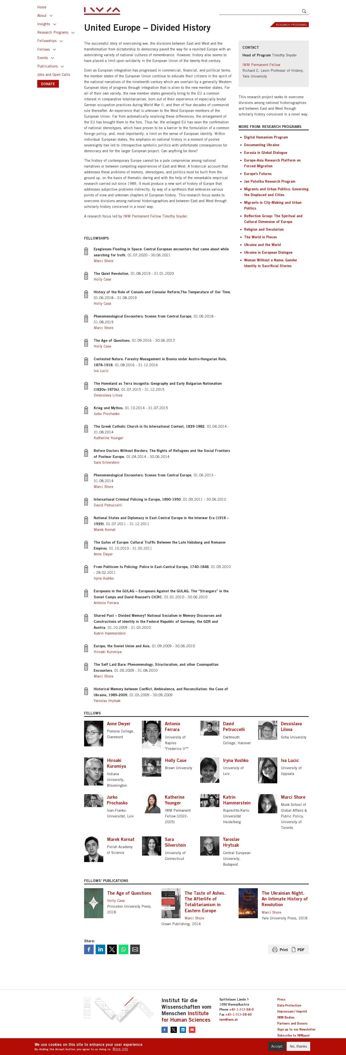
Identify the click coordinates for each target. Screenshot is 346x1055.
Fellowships (46, 41)
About (41, 15)
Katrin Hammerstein (110, 633)
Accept (276, 1047)
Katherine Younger (108, 438)
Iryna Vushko (104, 578)
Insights (43, 24)
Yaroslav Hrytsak (107, 701)
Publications (47, 66)
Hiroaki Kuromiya (108, 652)
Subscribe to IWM (293, 1035)
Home (41, 7)
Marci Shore (103, 261)
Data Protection (289, 1005)
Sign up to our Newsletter (296, 1029)
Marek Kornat (104, 530)
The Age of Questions (129, 893)
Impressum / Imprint (292, 1011)
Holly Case (102, 279)
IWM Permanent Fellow (261, 65)
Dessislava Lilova (108, 395)
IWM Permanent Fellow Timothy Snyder (155, 216)
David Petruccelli (108, 505)
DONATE (48, 84)
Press (281, 999)
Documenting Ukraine (261, 145)
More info (120, 1050)
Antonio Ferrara (106, 603)
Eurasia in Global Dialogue (265, 152)
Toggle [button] (51, 16)
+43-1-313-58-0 (241, 1009)
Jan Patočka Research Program (269, 181)
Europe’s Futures (258, 173)
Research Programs (52, 32)
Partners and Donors (292, 1023)
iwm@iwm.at (228, 1019)
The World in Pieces (260, 237)
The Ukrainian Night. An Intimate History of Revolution (285, 898)
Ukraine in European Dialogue (268, 252)
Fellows (43, 49)
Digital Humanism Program (266, 137)
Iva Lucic (101, 371)
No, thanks (298, 1047)
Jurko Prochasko (107, 414)
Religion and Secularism (264, 229)
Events (42, 58)
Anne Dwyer (103, 554)
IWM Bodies (286, 1017)
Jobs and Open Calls (53, 74)
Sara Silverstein (106, 462)
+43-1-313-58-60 (238, 1014)
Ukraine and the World (262, 244)
